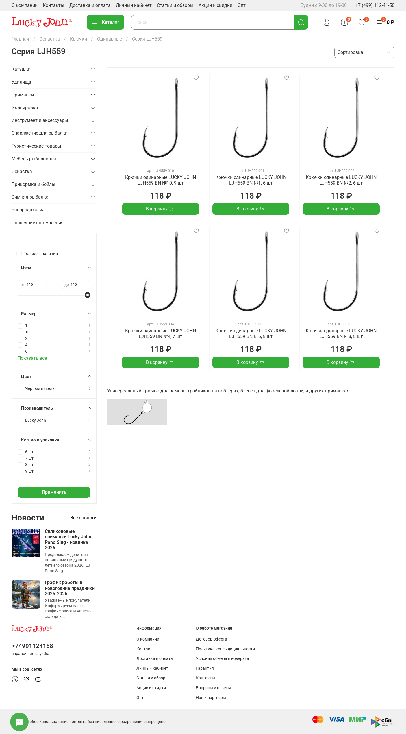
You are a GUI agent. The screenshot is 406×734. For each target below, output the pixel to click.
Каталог (105, 22)
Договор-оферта (211, 639)
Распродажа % (27, 209)
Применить (54, 492)
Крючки (78, 39)
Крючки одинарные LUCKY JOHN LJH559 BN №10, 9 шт (160, 180)
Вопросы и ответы (213, 687)
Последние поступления (38, 222)
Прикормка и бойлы (33, 184)
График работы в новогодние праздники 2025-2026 (70, 588)
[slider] (87, 295)
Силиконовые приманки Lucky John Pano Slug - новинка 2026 (68, 540)
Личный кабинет (134, 5)
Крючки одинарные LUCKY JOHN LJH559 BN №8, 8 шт (341, 333)
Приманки (23, 95)
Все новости (83, 517)
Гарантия (205, 668)
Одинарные (109, 39)
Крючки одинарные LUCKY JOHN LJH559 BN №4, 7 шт (160, 333)
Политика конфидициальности (225, 649)
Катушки (21, 69)
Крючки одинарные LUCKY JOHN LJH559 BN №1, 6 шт (251, 180)
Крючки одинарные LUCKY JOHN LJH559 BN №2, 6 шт (341, 180)
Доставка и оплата (90, 5)
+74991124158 (32, 646)
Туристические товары (36, 146)
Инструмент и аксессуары (40, 120)
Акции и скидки (215, 5)
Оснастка (49, 39)
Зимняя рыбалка (30, 197)
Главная (20, 39)
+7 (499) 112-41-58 (374, 5)
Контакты (53, 5)
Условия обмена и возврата (222, 658)
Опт (242, 5)
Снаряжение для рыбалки (40, 133)
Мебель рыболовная (34, 159)
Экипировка (25, 107)
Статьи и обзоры (175, 5)
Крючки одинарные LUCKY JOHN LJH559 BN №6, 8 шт (251, 333)
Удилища (21, 82)
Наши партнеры (211, 697)
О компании (25, 5)
